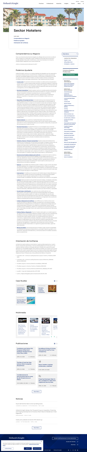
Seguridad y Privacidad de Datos (25, 100)
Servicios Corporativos (22, 90)
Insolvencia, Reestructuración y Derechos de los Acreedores (70, 95)
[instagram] (73, 450)
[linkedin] (68, 450)
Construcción (20, 82)
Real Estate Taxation (68, 133)
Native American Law (69, 114)
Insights (66, 3)
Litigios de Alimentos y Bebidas (69, 106)
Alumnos (73, 444)
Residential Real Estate (69, 135)
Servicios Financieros (22, 126)
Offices (77, 1)
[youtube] (77, 450)
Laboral (19, 179)
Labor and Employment (69, 115)
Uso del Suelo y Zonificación (24, 191)
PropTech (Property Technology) (68, 127)
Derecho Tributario (68, 149)
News (79, 3)
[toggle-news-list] (56, 281)
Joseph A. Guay (67, 60)
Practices (41, 3)
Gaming (66, 108)
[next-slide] (54, 336)
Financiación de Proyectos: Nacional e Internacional (70, 123)
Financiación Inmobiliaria (69, 131)
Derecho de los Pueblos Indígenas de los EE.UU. (29, 155)
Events (73, 3)
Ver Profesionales (70, 74)
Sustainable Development (70, 144)
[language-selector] (70, 54)
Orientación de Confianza (21, 42)
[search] (83, 3)
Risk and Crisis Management (70, 142)
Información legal (47, 450)
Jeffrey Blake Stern (68, 62)
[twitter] (70, 450)
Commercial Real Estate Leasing (69, 99)
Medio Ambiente (21, 119)
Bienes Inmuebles (21, 227)
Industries (58, 3)
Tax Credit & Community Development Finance (69, 147)
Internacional (20, 173)
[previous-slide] (51, 336)
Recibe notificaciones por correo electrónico (65, 438)
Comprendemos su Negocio (21, 38)
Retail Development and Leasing (69, 140)
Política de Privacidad (57, 450)
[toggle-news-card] (54, 281)
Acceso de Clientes (70, 441)
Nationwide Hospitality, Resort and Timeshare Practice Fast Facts (69, 85)
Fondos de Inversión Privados (68, 120)
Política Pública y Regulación (24, 212)
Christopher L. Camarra (69, 64)
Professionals (50, 3)
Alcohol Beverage (68, 91)
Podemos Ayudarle (19, 40)
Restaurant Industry (68, 137)
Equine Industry (67, 103)
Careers (82, 1)
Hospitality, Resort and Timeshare (69, 111)
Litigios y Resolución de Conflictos (25, 200)
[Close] (41, 444)
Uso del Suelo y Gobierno (69, 117)
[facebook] (75, 450)
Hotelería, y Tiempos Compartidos (27, 140)
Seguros (19, 164)
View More (36, 391)
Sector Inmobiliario (68, 129)
